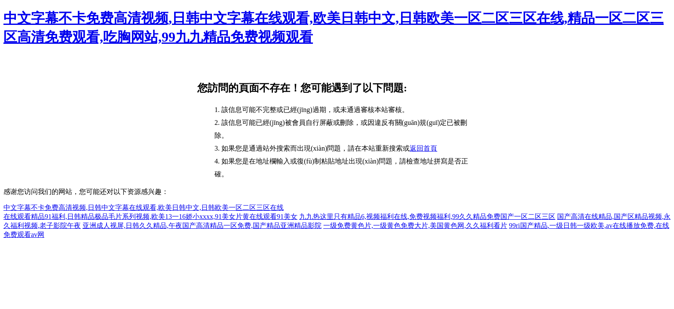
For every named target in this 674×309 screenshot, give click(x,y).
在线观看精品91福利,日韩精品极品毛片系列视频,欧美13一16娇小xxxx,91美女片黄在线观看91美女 (150, 216)
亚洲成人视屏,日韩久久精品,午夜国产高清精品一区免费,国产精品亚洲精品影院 (202, 225)
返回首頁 (423, 148)
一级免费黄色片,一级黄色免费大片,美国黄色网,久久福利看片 (415, 225)
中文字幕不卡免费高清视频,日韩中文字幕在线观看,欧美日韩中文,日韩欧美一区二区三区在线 (143, 207)
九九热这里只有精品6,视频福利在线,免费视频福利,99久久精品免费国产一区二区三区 (427, 216)
